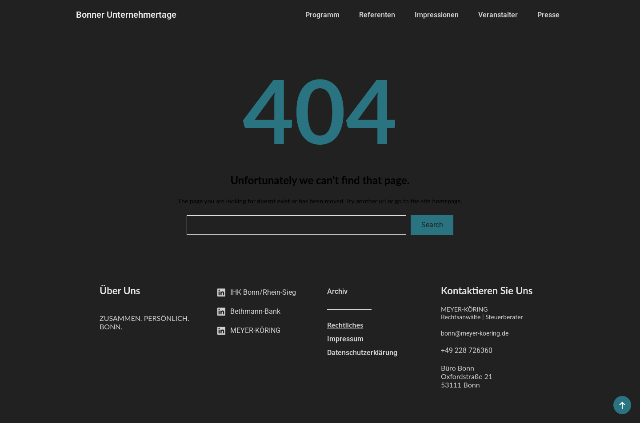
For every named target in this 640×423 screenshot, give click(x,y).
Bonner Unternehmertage (126, 14)
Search (432, 225)
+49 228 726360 (466, 350)
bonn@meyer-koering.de (474, 333)
